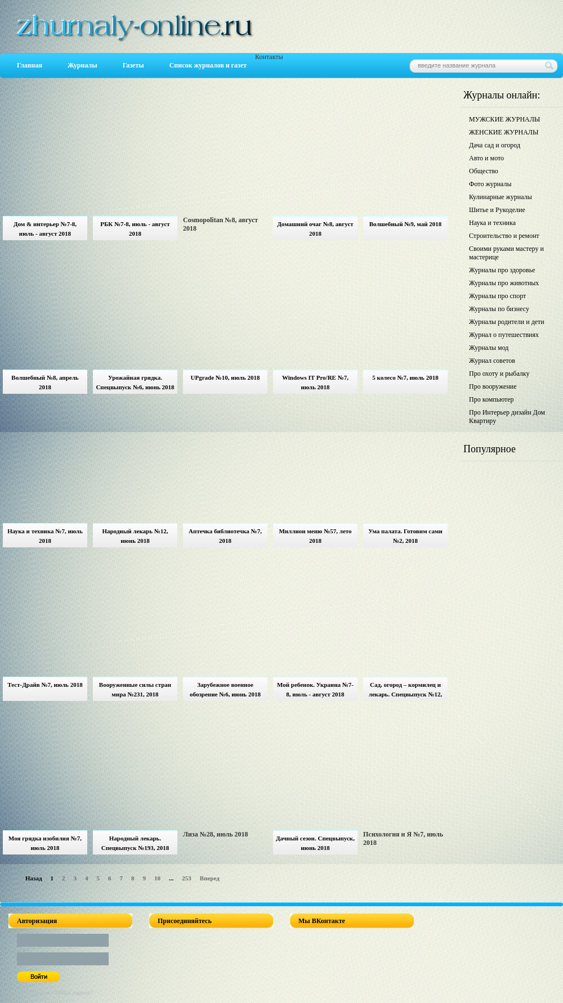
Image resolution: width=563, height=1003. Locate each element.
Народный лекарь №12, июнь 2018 (135, 536)
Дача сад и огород (494, 145)
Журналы (82, 65)
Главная (29, 65)
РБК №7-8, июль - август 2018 (134, 229)
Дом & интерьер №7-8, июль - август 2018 (45, 229)
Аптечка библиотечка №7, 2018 (225, 536)
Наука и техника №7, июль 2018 (45, 536)
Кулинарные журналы (500, 197)
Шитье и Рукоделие (497, 210)
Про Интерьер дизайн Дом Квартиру (507, 416)
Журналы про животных (504, 283)
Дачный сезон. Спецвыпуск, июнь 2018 (315, 843)
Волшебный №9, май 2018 (405, 224)
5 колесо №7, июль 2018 (405, 377)
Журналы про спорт (497, 296)
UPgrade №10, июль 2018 (225, 377)
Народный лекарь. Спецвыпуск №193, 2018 (135, 843)
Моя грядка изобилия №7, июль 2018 (45, 843)
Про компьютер (491, 399)
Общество (483, 171)
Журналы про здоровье (502, 270)
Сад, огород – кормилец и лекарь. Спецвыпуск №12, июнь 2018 (405, 691)
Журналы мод (488, 348)
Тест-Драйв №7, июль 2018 (44, 684)
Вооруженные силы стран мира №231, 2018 (135, 689)
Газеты (133, 65)
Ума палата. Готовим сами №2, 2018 (405, 536)
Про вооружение (493, 386)
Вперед (210, 878)
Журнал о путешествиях (504, 335)
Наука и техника (492, 223)
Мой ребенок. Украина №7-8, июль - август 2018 (315, 689)
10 (157, 878)
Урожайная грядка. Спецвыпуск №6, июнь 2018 (135, 382)
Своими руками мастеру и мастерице (506, 253)
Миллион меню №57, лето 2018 (315, 536)
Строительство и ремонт (504, 236)
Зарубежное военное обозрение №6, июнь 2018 (225, 689)
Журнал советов (492, 361)
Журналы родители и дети (506, 322)
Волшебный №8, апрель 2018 (44, 382)
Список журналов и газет (208, 65)
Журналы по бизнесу (499, 309)
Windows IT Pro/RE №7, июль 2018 (315, 382)
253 (186, 878)
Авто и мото (486, 158)
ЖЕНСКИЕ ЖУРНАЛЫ (503, 132)
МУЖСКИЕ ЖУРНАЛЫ (504, 119)
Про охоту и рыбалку (499, 373)
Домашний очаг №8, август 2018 (315, 229)
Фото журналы (490, 184)
